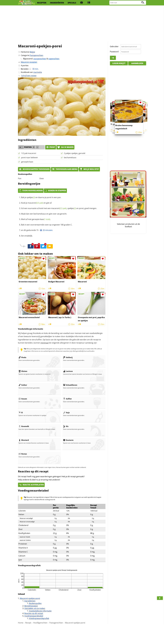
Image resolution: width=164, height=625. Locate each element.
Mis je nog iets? (89, 169)
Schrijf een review (28, 75)
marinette (37, 72)
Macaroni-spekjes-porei (30, 598)
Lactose (68, 371)
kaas (45, 219)
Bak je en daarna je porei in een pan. (41, 197)
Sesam (23, 399)
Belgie (32, 52)
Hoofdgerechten (40, 622)
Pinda (22, 357)
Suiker (23, 385)
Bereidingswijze (31, 606)
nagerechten (53, 58)
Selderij (68, 357)
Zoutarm (68, 440)
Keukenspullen (35, 603)
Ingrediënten (29, 601)
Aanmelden (137, 63)
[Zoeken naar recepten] (127, 2)
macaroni (35, 203)
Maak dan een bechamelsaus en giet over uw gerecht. (44, 214)
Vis (65, 426)
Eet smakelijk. (27, 235)
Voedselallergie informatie (40, 611)
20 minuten (46, 230)
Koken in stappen (55, 190)
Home (20, 622)
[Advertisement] (82, 24)
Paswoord (114, 51)
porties (25, 65)
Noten (23, 454)
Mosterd (24, 440)
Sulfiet (67, 399)
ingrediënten (57, 2)
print (50, 147)
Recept (28, 622)
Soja (66, 412)
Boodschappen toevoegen (34, 169)
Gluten (23, 371)
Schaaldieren (70, 385)
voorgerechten (39, 58)
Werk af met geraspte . (36, 219)
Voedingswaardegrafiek (39, 618)
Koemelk (24, 426)
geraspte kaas (27, 161)
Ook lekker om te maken (34, 608)
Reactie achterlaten (31, 484)
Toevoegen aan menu (64, 169)
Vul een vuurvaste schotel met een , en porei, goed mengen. (59, 208)
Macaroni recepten (29, 62)
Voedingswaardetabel (33, 616)
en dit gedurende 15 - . (37, 230)
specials (72, 2)
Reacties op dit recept (33, 613)
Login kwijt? (118, 63)
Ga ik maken (65, 147)
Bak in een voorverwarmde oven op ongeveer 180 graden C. (46, 224)
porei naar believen (29, 157)
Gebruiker (114, 46)
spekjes (31, 197)
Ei (21, 412)
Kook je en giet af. (36, 203)
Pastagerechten (36, 55)
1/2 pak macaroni (28, 153)
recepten (41, 2)
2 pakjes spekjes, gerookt (74, 153)
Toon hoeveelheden (31, 190)
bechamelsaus (70, 157)
